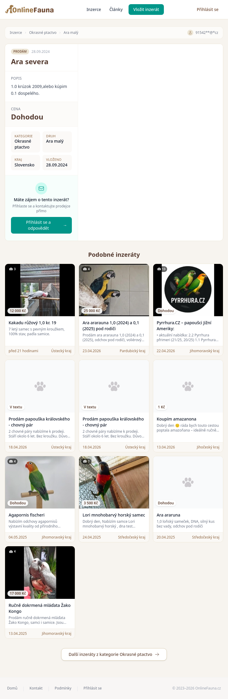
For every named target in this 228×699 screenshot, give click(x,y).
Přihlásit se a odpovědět (46, 225)
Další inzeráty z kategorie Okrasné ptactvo (114, 654)
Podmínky (63, 688)
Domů (12, 688)
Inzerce (93, 9)
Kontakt (35, 688)
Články (116, 9)
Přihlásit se (207, 9)
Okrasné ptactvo (42, 32)
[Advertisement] (150, 85)
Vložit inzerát (146, 9)
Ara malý (71, 32)
